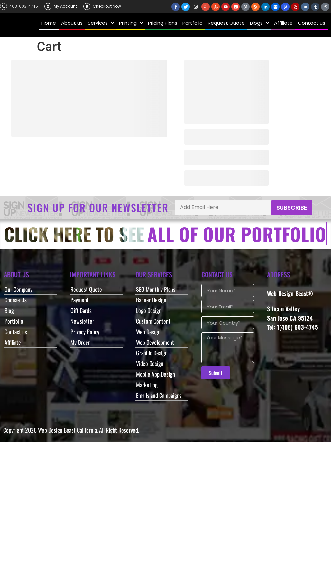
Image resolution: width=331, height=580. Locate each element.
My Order (80, 342)
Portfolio (14, 321)
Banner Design (151, 300)
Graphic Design (152, 353)
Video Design (149, 363)
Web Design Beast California (67, 430)
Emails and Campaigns (159, 395)
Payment (79, 300)
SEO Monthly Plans (155, 289)
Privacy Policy (84, 331)
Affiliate (13, 342)
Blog (9, 310)
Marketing (147, 384)
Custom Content (153, 321)
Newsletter (82, 321)
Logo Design (148, 310)
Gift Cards (81, 310)
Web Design (148, 331)
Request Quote (86, 289)
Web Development (155, 342)
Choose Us (16, 300)
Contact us (16, 331)
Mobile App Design (155, 374)
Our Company (18, 289)
